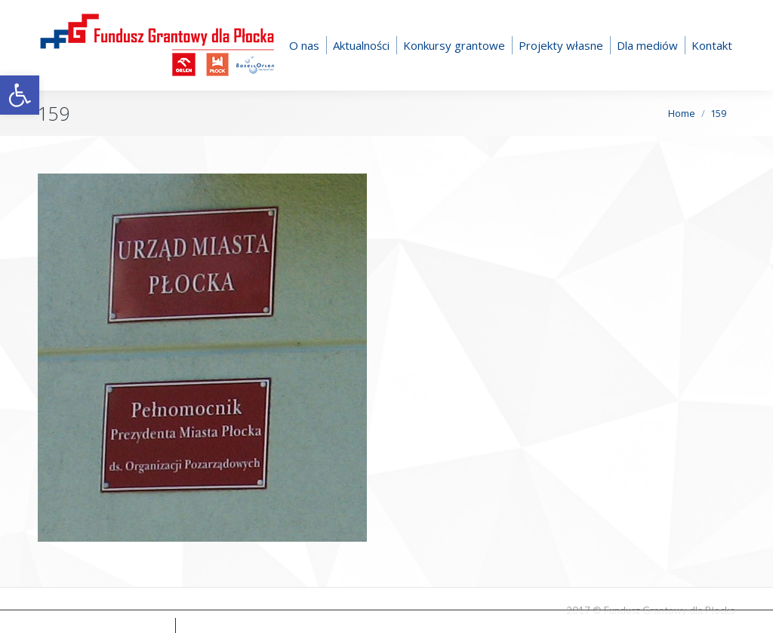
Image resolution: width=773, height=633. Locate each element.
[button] (19, 95)
